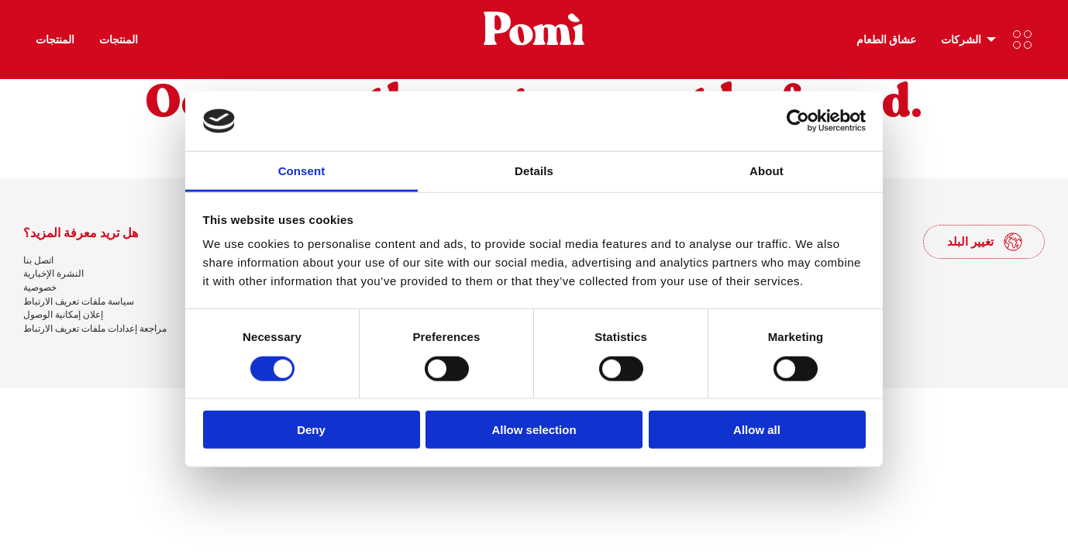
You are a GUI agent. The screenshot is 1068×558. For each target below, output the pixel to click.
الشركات (961, 39)
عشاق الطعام (886, 39)
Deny (311, 429)
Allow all (756, 429)
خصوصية (40, 287)
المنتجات (55, 39)
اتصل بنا (38, 260)
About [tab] (766, 170)
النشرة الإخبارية (53, 273)
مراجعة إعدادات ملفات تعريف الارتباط (95, 328)
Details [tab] (534, 170)
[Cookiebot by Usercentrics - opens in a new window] (798, 121)
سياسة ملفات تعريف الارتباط (78, 301)
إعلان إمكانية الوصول (63, 314)
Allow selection (533, 429)
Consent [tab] (302, 170)
